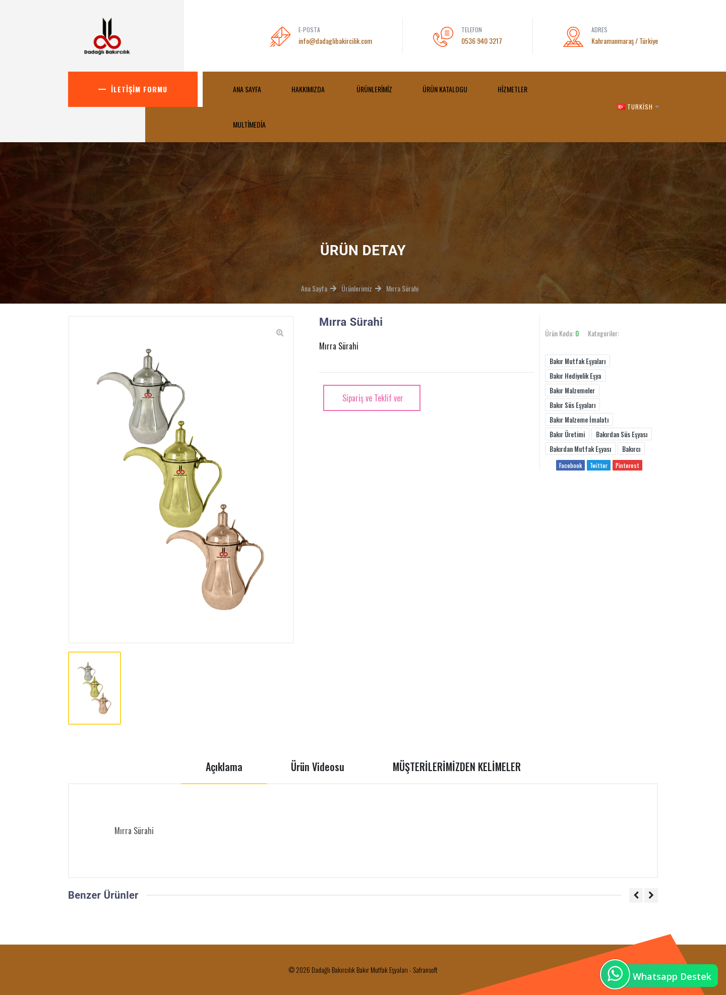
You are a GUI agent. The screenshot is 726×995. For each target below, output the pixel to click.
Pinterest (627, 465)
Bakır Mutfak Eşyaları (578, 361)
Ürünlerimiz (374, 89)
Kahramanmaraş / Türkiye (624, 40)
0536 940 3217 (481, 40)
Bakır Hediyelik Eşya (575, 376)
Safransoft (425, 969)
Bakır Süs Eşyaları (572, 405)
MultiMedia (250, 124)
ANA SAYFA (247, 89)
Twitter (599, 465)
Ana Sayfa (314, 288)
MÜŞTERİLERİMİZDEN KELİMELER (457, 766)
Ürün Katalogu (444, 89)
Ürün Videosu (317, 766)
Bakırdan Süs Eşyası (621, 434)
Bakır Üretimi (567, 434)
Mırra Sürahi (402, 288)
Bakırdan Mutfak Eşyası (580, 449)
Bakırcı (631, 449)
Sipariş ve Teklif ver (371, 398)
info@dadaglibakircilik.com (335, 40)
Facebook (570, 465)
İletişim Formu (139, 89)
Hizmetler (512, 89)
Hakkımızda (308, 89)
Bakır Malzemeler (572, 390)
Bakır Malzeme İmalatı (579, 420)
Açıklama (224, 766)
